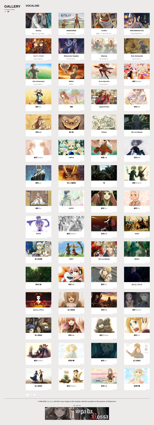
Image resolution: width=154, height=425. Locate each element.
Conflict (104, 30)
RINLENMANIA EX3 (137, 30)
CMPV (71, 259)
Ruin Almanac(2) (137, 56)
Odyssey (104, 56)
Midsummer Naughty (71, 56)
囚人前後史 (71, 310)
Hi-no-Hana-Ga (104, 81)
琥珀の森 (38, 284)
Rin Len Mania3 (104, 259)
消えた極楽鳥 (71, 183)
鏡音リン (38, 107)
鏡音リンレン (136, 81)
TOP (77, 405)
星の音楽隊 (38, 259)
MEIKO (71, 81)
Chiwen (104, 132)
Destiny (38, 30)
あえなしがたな (137, 284)
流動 (71, 107)
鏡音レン (38, 183)
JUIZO (137, 234)
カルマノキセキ (38, 56)
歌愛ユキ (104, 157)
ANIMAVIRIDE (71, 30)
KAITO (71, 208)
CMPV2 (71, 157)
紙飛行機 (71, 360)
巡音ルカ (137, 107)
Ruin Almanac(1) (38, 81)
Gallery (12, 6)
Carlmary (50, 401)
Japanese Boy (104, 107)
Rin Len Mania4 (136, 132)
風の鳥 (71, 132)
